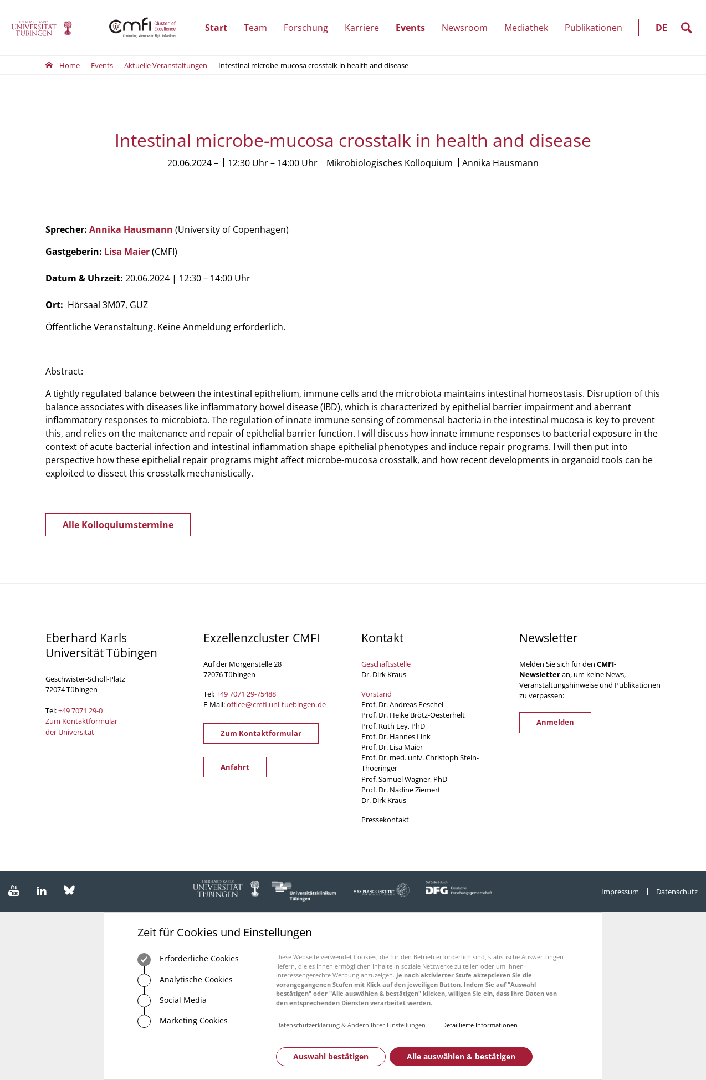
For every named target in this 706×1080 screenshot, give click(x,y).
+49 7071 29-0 (80, 710)
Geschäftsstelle (386, 664)
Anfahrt (235, 767)
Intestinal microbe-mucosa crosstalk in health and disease (313, 65)
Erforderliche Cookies (188, 959)
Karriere (366, 27)
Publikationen (593, 28)
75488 (266, 694)
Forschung (310, 27)
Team (259, 27)
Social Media (172, 1000)
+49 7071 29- (236, 694)
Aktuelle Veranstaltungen (165, 65)
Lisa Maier (127, 251)
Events (414, 27)
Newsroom (469, 27)
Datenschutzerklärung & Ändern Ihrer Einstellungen (351, 1025)
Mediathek (526, 28)
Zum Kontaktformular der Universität (81, 726)
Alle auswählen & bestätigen (461, 1056)
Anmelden (555, 722)
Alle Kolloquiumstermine (118, 525)
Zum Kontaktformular (261, 733)
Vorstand (376, 694)
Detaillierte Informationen (480, 1025)
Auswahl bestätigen (331, 1056)
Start (216, 28)
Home (69, 65)
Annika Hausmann (131, 229)
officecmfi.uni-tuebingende (276, 704)
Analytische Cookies (185, 980)
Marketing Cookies (182, 1021)
